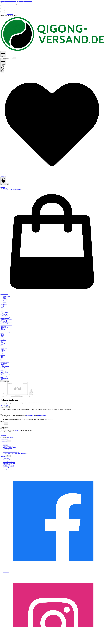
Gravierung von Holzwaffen (9, 463)
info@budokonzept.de (5, 435)
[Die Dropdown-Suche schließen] (14, 58)
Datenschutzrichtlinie (30, 415)
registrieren (5, 188)
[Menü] (3, 54)
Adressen (15, 189)
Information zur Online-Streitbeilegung (11, 452)
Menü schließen (5, 184)
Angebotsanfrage (6, 464)
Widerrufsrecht (6, 449)
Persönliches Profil (9, 189)
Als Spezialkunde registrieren (9, 465)
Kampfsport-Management (8, 467)
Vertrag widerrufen (4, 439)
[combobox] (6, 58)
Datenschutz (5, 445)
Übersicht (3, 189)
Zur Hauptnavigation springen (26, 1)
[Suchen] (12, 58)
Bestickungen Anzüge (7, 460)
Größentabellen (6, 458)
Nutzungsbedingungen (41, 415)
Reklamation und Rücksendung (9, 447)
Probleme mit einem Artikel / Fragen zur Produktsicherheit (15, 453)
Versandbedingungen (7, 448)
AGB (35, 419)
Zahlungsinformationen (8, 446)
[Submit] (1, 414)
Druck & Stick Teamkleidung (9, 462)
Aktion (2, 411)
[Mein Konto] (3, 180)
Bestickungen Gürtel (7, 459)
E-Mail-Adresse (4, 413)
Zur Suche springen (16, 1)
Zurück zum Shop (4, 405)
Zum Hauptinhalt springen (6, 1)
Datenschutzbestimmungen (14, 419)
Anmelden (3, 187)
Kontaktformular (10, 437)
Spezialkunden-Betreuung (8, 466)
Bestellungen (19, 189)
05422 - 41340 (10, 14)
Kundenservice (4, 441)
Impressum (5, 444)
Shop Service (3, 456)
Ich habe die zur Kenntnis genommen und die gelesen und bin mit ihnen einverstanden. (28, 419)
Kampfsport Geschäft (7, 469)
